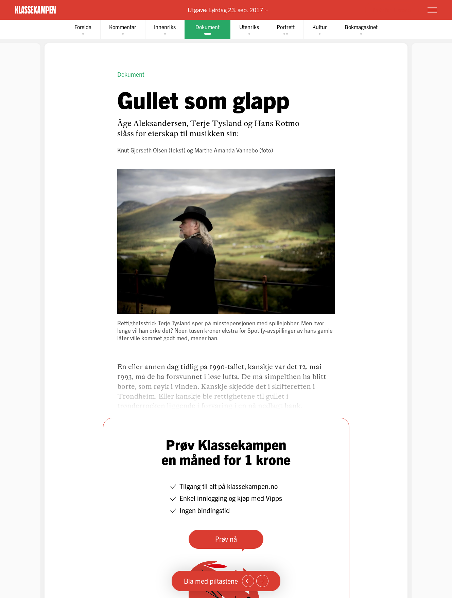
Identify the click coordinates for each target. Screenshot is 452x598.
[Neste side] (262, 581)
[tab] (83, 29)
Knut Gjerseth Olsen (142, 149)
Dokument (130, 74)
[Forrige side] (248, 581)
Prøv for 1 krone (392, 9)
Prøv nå (226, 538)
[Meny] (432, 10)
